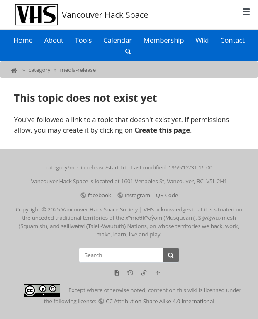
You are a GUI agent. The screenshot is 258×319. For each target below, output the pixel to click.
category (40, 70)
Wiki (202, 40)
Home (23, 40)
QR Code (167, 195)
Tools (83, 40)
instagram (137, 195)
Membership (164, 40)
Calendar (117, 40)
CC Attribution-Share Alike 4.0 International (160, 301)
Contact (232, 40)
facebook (99, 195)
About (53, 40)
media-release (78, 70)
